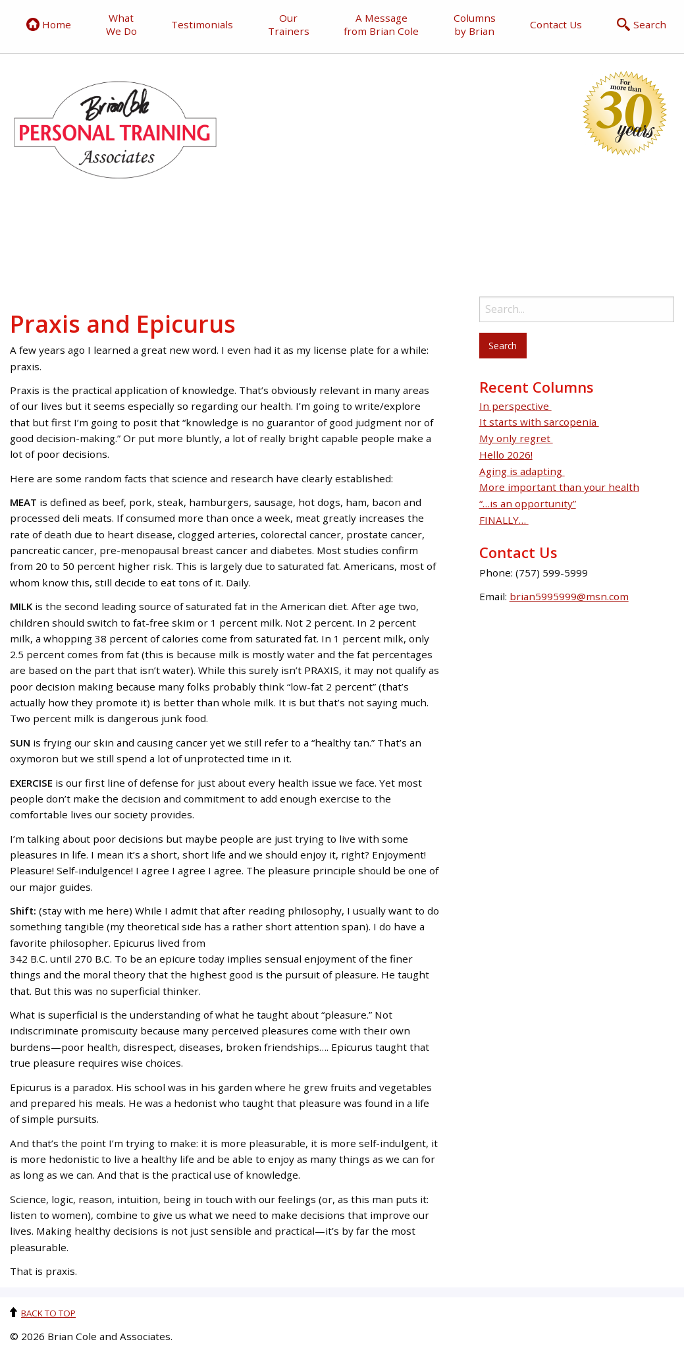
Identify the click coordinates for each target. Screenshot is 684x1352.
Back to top (48, 1313)
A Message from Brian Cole (381, 24)
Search (641, 24)
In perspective (515, 405)
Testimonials (202, 24)
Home (48, 24)
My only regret (516, 438)
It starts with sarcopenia (539, 421)
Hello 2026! (506, 454)
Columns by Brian (475, 24)
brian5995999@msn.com (569, 596)
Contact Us (556, 24)
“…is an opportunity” (527, 503)
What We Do (121, 24)
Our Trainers (288, 24)
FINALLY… (504, 519)
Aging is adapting (522, 471)
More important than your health (559, 486)
